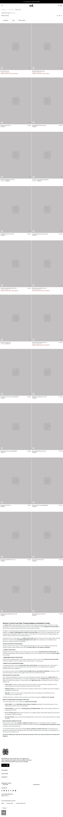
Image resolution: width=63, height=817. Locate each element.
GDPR (2, 803)
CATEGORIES (4, 770)
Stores (5, 765)
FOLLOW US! (4, 788)
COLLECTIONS (4, 773)
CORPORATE (4, 777)
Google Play (36, 784)
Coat (13, 20)
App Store (5, 784)
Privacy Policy (10, 803)
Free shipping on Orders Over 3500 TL (31, 1)
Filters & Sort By (5, 15)
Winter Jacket (22, 20)
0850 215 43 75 (4, 795)
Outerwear (10, 9)
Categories (3, 9)
